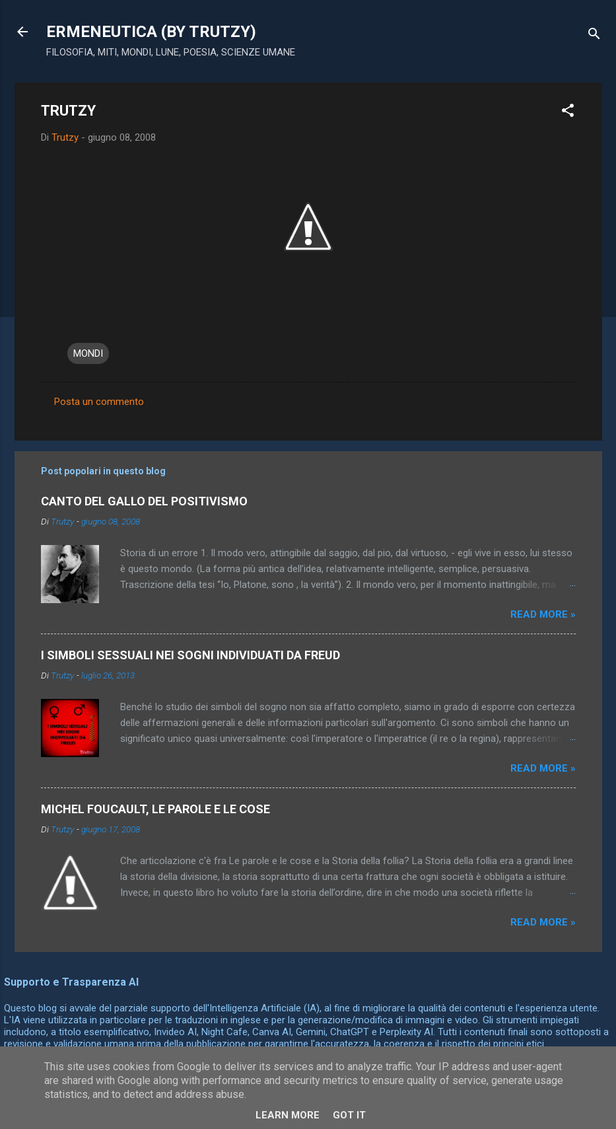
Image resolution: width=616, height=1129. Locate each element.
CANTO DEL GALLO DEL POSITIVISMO (144, 501)
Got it (349, 1115)
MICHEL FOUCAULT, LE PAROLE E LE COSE (155, 809)
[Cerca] (594, 36)
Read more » (543, 614)
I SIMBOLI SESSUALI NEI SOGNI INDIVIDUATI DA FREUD (190, 655)
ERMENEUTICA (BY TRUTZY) (151, 31)
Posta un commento (99, 402)
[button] (568, 112)
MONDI (88, 353)
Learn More (288, 1115)
